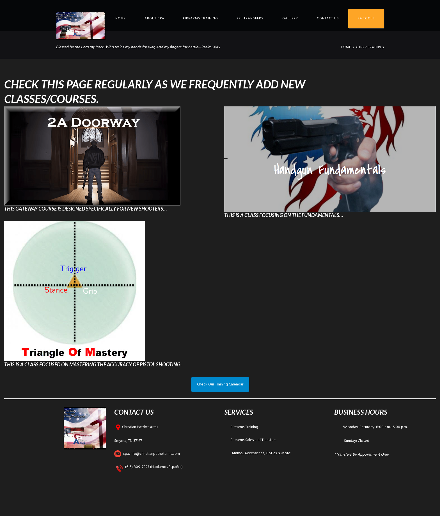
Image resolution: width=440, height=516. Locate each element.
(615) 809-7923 (137, 467)
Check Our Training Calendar (220, 384)
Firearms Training (200, 18)
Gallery (290, 18)
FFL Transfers (250, 18)
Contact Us (328, 18)
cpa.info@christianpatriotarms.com (152, 454)
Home (120, 18)
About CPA (154, 18)
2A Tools (366, 18)
